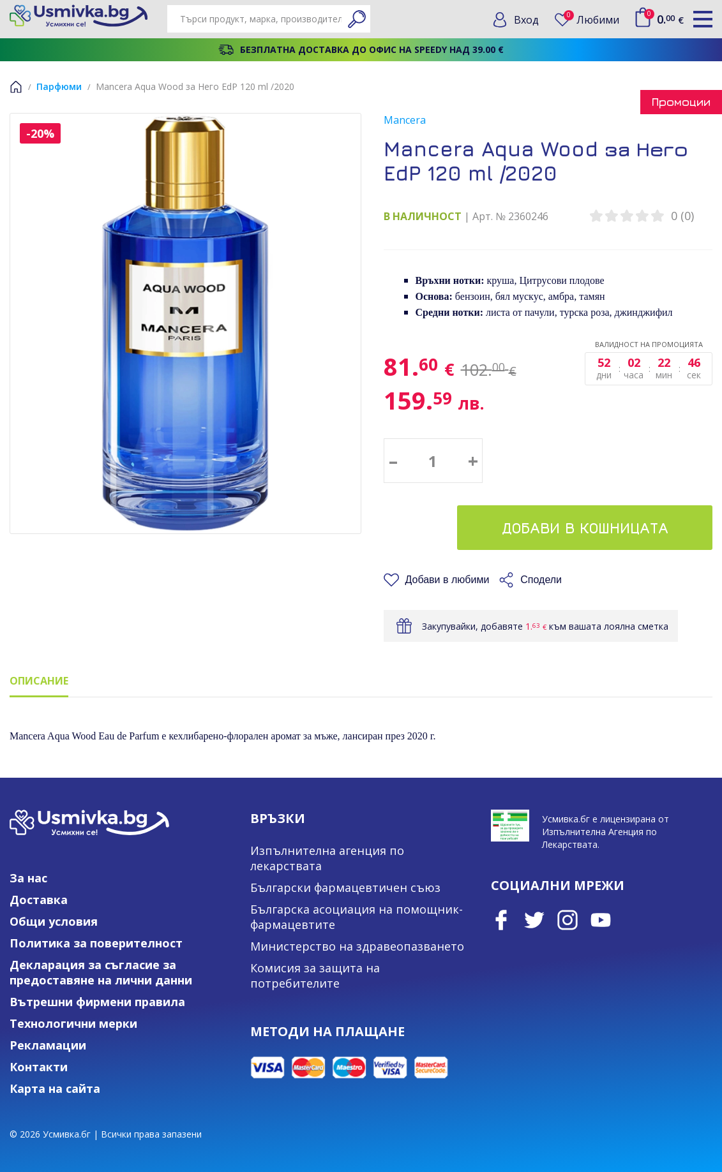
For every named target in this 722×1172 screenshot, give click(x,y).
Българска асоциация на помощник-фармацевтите (356, 916)
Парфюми (59, 86)
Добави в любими (447, 579)
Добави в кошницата (585, 528)
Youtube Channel (600, 920)
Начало (16, 86)
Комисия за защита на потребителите (315, 975)
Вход (526, 20)
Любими (591, 19)
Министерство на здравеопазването (357, 946)
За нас (28, 878)
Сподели (541, 579)
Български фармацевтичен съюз (345, 887)
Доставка (39, 899)
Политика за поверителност (96, 943)
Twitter (534, 920)
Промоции (681, 101)
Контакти (39, 1066)
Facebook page (501, 920)
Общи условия (54, 921)
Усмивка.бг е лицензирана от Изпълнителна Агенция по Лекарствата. (605, 831)
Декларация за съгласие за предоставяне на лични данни (101, 972)
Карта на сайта (55, 1088)
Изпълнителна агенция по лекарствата (327, 858)
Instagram (567, 920)
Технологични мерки (73, 1023)
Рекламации (48, 1045)
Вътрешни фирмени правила (97, 1001)
